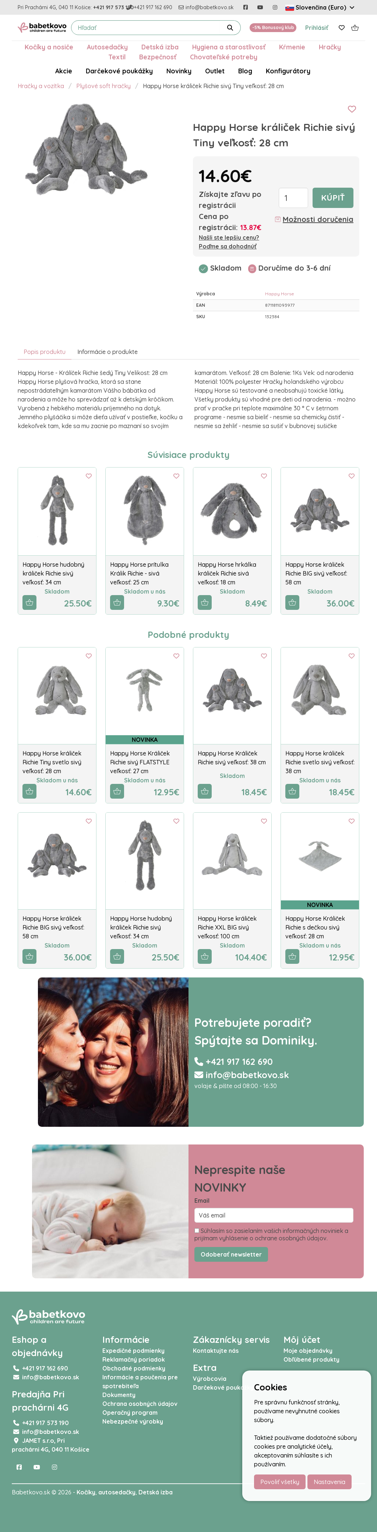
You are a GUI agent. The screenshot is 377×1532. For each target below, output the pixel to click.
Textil (117, 57)
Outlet (215, 71)
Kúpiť (333, 197)
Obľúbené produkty (311, 1359)
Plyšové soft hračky (103, 86)
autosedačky (116, 1492)
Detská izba (160, 47)
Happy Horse (279, 293)
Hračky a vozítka (41, 86)
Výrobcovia (209, 1378)
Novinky (178, 71)
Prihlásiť (316, 27)
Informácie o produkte (107, 351)
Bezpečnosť (157, 57)
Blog (245, 71)
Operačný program (130, 1412)
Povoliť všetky (279, 1482)
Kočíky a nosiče (49, 47)
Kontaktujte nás (216, 1350)
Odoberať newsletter (231, 1254)
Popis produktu (45, 351)
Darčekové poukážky (119, 71)
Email (201, 1200)
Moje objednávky (307, 1350)
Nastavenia (329, 1482)
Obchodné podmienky (133, 1368)
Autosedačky (107, 47)
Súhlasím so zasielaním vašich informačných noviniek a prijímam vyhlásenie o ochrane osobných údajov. (271, 1234)
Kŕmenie (292, 47)
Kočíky (86, 1492)
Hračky (330, 47)
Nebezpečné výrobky (132, 1421)
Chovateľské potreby (223, 57)
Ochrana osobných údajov (139, 1403)
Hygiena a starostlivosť (228, 47)
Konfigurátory (288, 71)
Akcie (63, 71)
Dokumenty (118, 1395)
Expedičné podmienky (133, 1350)
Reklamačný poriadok (133, 1359)
